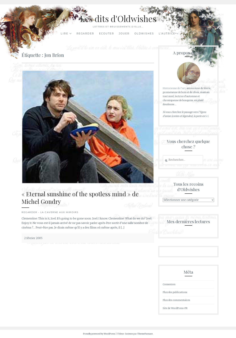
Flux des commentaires (176, 300)
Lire (64, 33)
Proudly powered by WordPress (99, 333)
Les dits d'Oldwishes (118, 18)
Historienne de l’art (174, 88)
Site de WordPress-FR (175, 308)
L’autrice (167, 33)
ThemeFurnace (145, 333)
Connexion (169, 284)
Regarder (85, 33)
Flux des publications (175, 292)
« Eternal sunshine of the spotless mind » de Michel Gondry (80, 197)
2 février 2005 (33, 238)
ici (207, 116)
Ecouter (106, 33)
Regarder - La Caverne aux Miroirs (50, 212)
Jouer (124, 33)
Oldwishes (144, 33)
